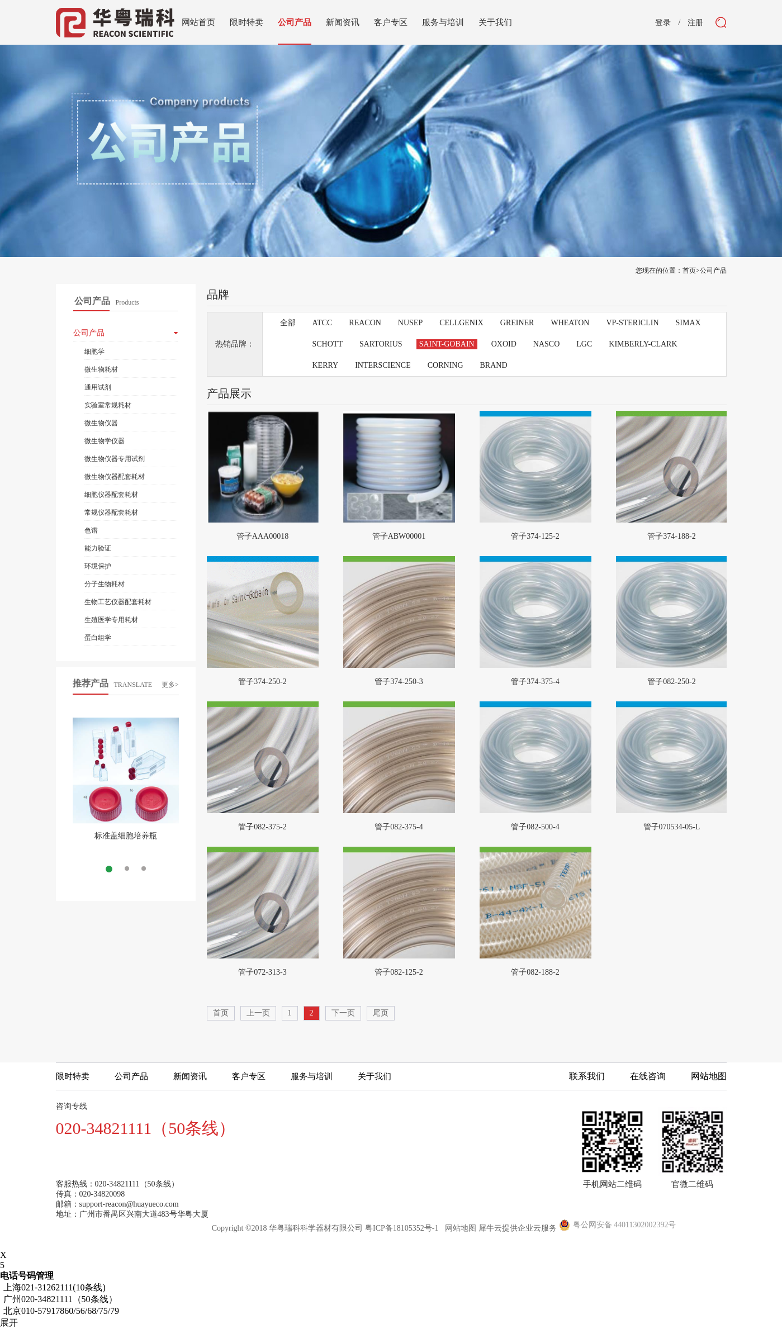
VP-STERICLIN (632, 323)
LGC (584, 344)
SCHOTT (327, 344)
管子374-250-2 (262, 681)
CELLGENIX (461, 323)
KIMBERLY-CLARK (643, 344)
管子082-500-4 (535, 827)
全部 (288, 323)
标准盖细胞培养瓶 (125, 836)
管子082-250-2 (671, 681)
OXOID (503, 344)
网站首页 (198, 22)
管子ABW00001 (399, 536)
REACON (365, 323)
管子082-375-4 (399, 827)
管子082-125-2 (399, 972)
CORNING (445, 365)
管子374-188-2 (671, 536)
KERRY (325, 365)
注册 (695, 23)
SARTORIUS (380, 344)
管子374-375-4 (535, 681)
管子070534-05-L (671, 827)
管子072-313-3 (262, 972)
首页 (221, 1013)
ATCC (322, 323)
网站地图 (458, 1228)
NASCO (546, 344)
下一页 (343, 1013)
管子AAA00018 (262, 536)
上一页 (258, 1013)
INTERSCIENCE (383, 365)
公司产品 (713, 270)
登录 (663, 23)
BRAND (494, 365)
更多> (170, 685)
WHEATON (570, 323)
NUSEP (410, 323)
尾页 (380, 1013)
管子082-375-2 (262, 827)
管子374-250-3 (399, 681)
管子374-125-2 (535, 536)
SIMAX (688, 323)
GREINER (517, 323)
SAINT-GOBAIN (447, 344)
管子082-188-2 (535, 972)
